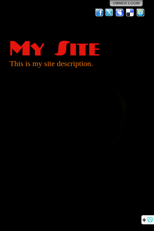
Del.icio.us (130, 12)
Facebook (99, 12)
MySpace (119, 12)
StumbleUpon (140, 12)
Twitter (109, 12)
